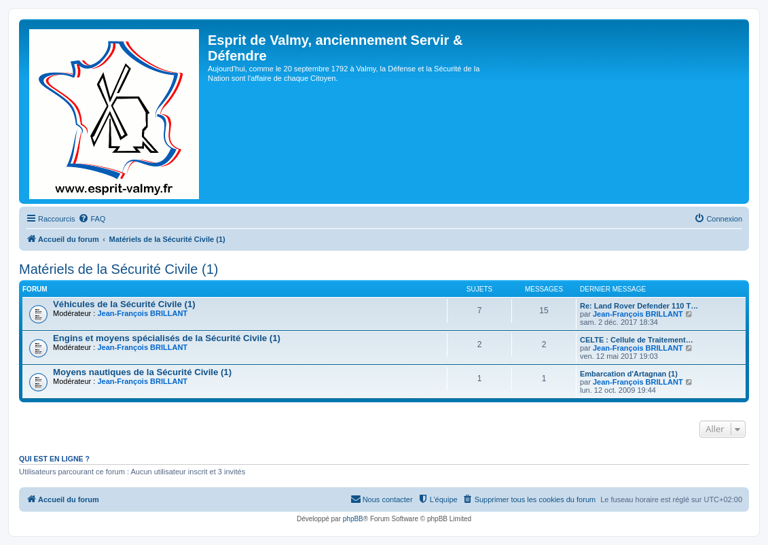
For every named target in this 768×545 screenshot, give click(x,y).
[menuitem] (91, 219)
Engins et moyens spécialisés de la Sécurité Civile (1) (166, 338)
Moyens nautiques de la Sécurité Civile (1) (142, 372)
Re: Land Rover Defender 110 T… (639, 306)
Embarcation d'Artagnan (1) (629, 374)
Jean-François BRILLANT (142, 313)
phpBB (353, 519)
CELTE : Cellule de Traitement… (636, 340)
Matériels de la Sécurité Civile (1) (118, 269)
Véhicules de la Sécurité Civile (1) (124, 304)
